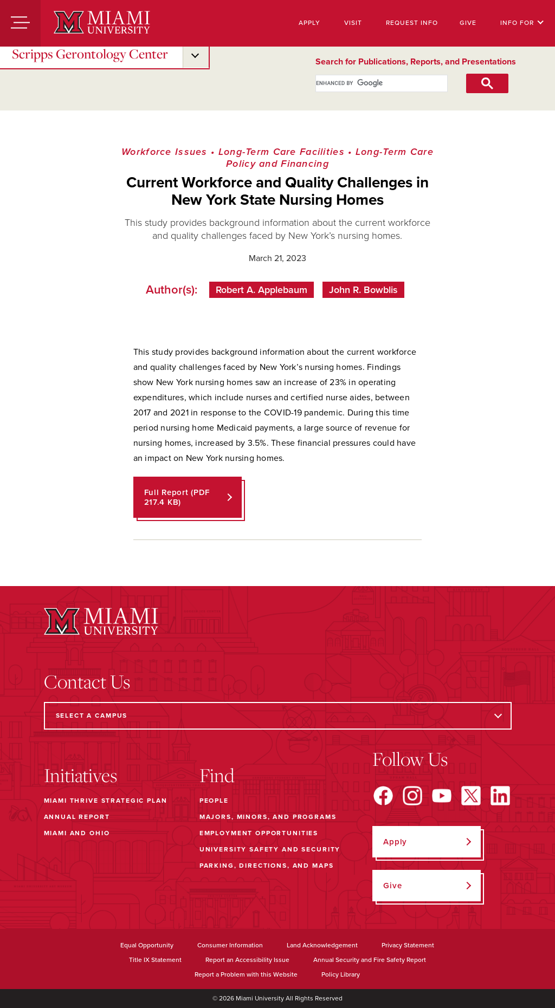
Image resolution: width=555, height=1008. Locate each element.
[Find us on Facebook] (383, 796)
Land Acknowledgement (322, 945)
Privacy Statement (408, 945)
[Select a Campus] (278, 716)
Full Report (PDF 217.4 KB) (177, 497)
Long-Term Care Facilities (281, 152)
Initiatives (80, 775)
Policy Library (340, 974)
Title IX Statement (155, 960)
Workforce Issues (164, 152)
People (214, 800)
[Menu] (20, 23)
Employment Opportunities (258, 833)
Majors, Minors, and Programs (268, 817)
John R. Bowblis (363, 290)
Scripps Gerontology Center (90, 53)
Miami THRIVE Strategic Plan (105, 800)
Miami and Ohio (77, 833)
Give (468, 23)
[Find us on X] (471, 796)
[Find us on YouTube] (442, 796)
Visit (353, 23)
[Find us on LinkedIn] (500, 796)
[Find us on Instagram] (412, 796)
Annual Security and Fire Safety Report (369, 960)
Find (217, 775)
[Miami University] (102, 23)
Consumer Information (230, 945)
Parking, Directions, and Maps (266, 865)
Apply (309, 23)
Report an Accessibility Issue (247, 960)
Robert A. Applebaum (261, 290)
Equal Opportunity (146, 945)
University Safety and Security (270, 849)
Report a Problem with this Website (246, 974)
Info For (522, 23)
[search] (370, 83)
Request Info (412, 23)
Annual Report (77, 817)
